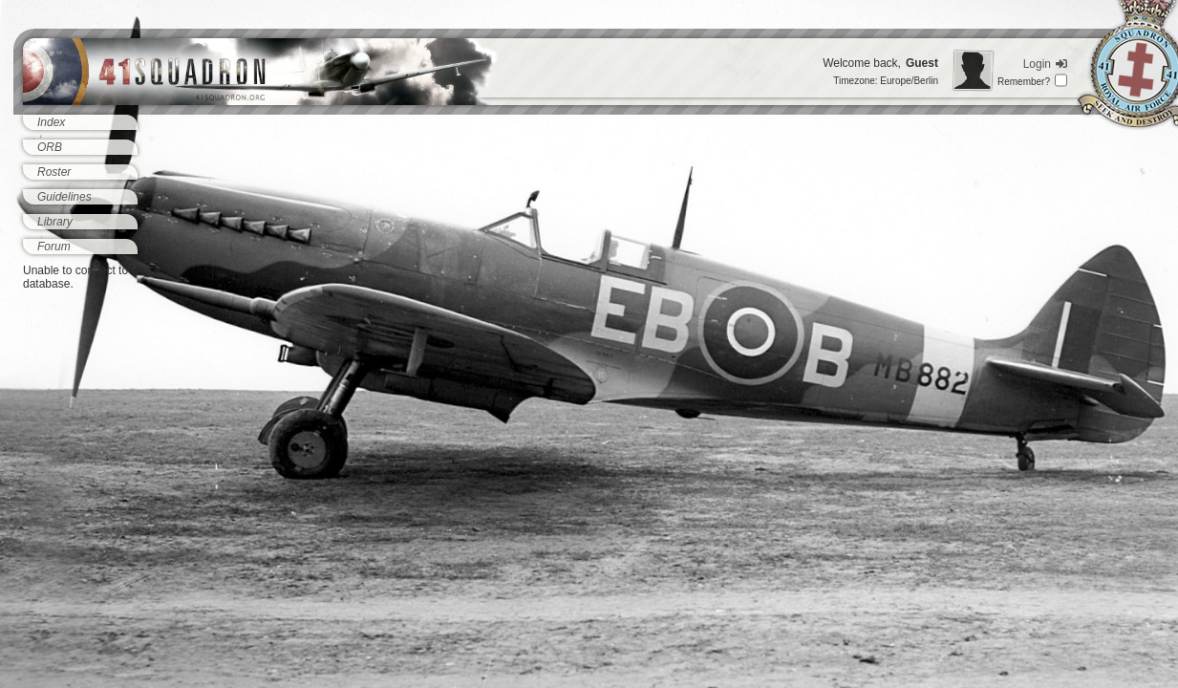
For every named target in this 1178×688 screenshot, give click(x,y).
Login (1045, 64)
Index (51, 122)
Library (55, 221)
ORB (49, 147)
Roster (54, 172)
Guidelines (64, 197)
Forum (54, 246)
